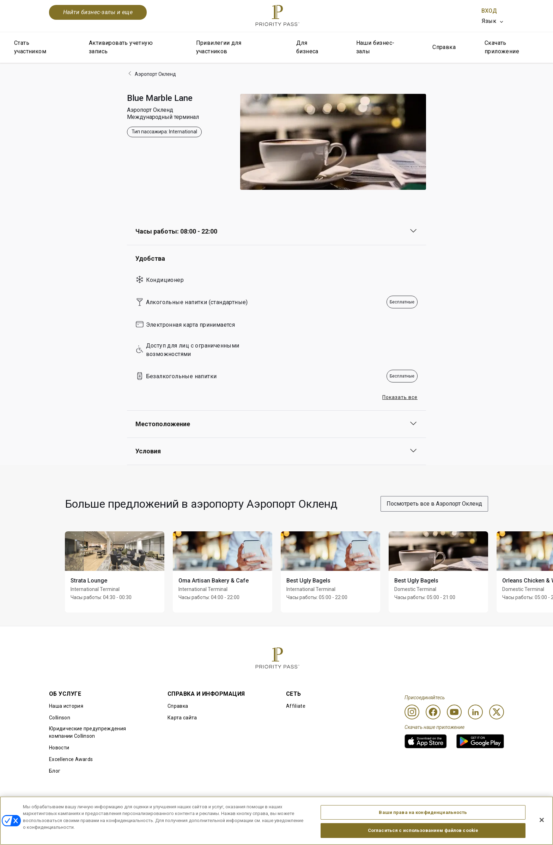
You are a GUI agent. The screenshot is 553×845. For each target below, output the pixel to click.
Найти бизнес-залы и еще (98, 12)
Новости (59, 747)
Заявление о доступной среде (467, 807)
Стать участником (30, 47)
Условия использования (153, 807)
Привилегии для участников (219, 47)
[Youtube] (454, 712)
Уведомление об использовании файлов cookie (257, 807)
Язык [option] (489, 21)
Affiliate (295, 706)
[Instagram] (412, 712)
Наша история (66, 706)
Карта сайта (182, 717)
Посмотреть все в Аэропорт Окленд (434, 503)
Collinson (59, 717)
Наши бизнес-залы (375, 47)
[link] (426, 741)
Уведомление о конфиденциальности (373, 807)
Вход (489, 10)
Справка (444, 47)
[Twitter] (496, 712)
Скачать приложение (502, 47)
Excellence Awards (71, 759)
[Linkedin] (475, 712)
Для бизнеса (307, 47)
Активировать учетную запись (121, 47)
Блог (54, 771)
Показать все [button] (400, 397)
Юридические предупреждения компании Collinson (87, 732)
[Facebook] (433, 712)
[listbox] (493, 21)
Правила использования (79, 807)
